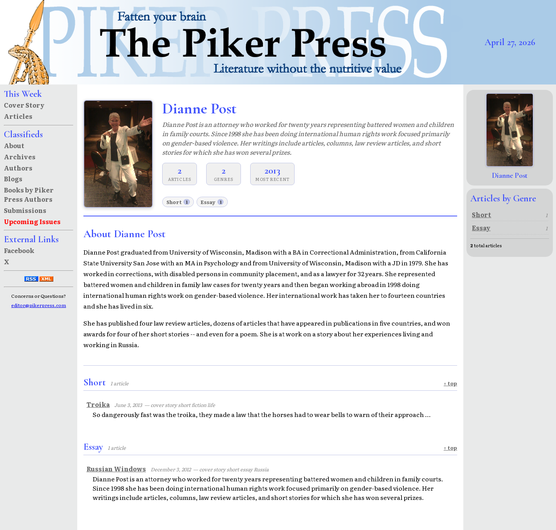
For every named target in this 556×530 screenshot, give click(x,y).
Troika (98, 404)
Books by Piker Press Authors (29, 194)
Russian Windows (116, 468)
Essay (212, 202)
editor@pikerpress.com (38, 305)
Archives (20, 156)
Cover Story (24, 105)
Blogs (13, 178)
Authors (18, 167)
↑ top (450, 383)
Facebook (19, 250)
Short (178, 202)
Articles (18, 116)
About (14, 145)
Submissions (25, 210)
